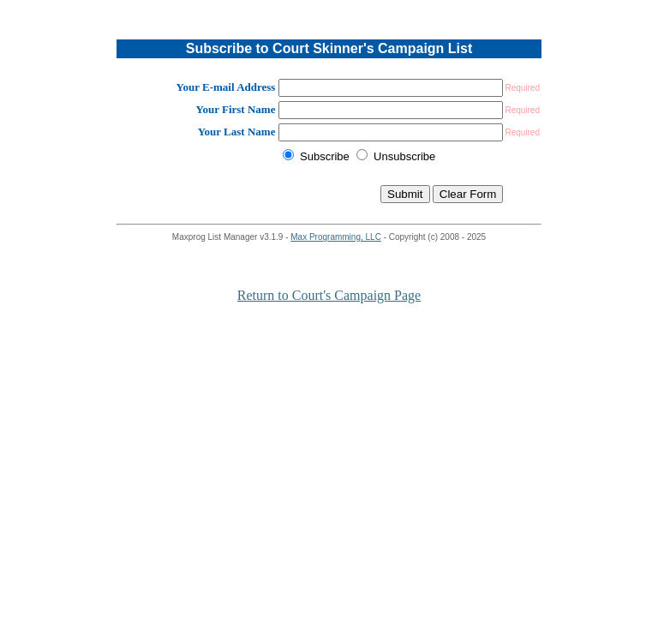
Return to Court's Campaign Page (329, 295)
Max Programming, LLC (335, 237)
